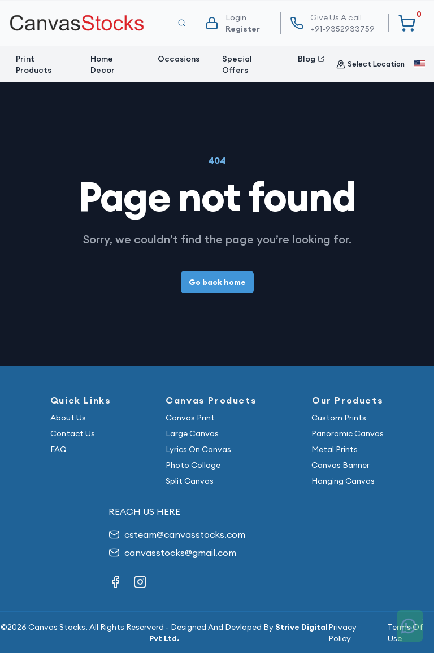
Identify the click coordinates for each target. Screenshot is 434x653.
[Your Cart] (407, 23)
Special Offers (237, 64)
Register (242, 29)
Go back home (217, 282)
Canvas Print (190, 418)
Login (235, 17)
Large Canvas (192, 433)
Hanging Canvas (343, 481)
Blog (311, 59)
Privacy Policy (342, 632)
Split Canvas (190, 481)
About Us (68, 418)
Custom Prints (338, 418)
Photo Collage (193, 465)
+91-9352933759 (342, 23)
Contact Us (72, 433)
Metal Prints (334, 449)
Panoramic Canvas (347, 433)
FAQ (58, 449)
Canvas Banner (340, 465)
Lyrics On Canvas (198, 449)
